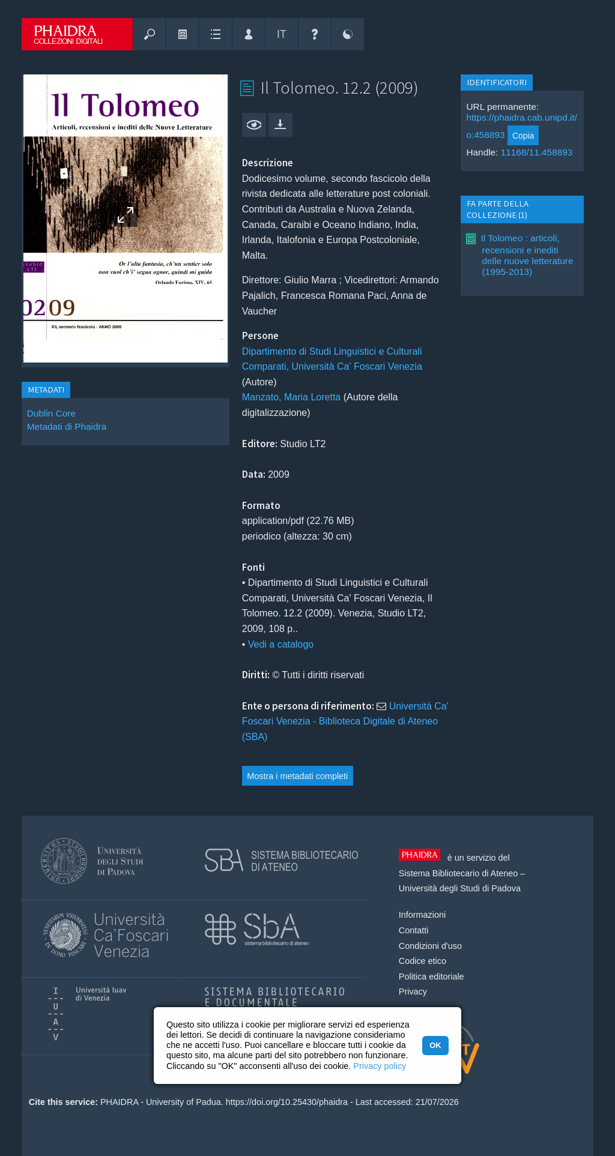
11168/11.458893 (537, 152)
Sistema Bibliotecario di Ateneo (458, 873)
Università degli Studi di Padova (460, 888)
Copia (523, 135)
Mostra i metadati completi (297, 776)
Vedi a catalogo (281, 644)
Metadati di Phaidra (66, 426)
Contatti (414, 930)
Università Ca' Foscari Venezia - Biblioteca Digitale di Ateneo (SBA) (345, 721)
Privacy (413, 991)
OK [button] (435, 1045)
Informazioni (422, 915)
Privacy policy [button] (379, 1066)
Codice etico (422, 961)
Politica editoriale (431, 976)
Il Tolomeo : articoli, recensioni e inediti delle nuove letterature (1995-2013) (526, 255)
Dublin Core (51, 413)
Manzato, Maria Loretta (291, 397)
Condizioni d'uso (430, 946)
